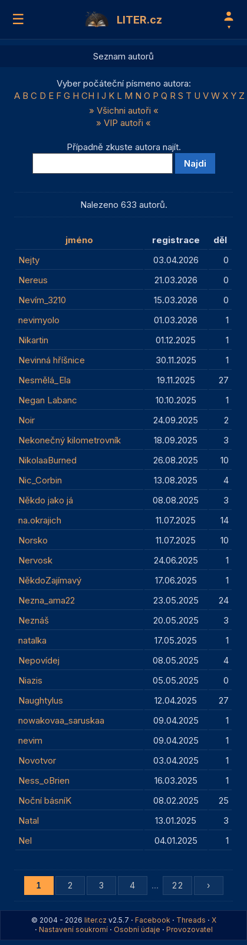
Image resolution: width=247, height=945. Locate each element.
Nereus (33, 280)
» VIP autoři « (123, 122)
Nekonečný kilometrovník (69, 440)
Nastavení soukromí (73, 929)
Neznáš (33, 620)
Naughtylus (40, 700)
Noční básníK (44, 800)
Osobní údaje (137, 929)
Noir (26, 420)
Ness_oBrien (44, 780)
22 (177, 885)
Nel (25, 840)
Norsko (33, 540)
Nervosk (35, 560)
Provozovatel (189, 929)
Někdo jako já (45, 500)
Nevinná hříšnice (51, 360)
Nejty (28, 260)
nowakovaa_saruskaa (61, 720)
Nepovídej (39, 660)
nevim (30, 740)
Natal (28, 820)
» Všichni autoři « (124, 110)
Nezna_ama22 (46, 600)
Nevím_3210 (42, 300)
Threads (191, 920)
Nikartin (33, 340)
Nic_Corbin (40, 480)
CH (87, 95)
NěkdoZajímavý (49, 580)
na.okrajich (39, 520)
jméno (79, 240)
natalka (32, 640)
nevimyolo (39, 320)
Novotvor (37, 760)
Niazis (30, 680)
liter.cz (95, 920)
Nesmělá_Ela (44, 380)
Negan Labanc (47, 400)
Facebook (152, 920)
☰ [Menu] (18, 19)
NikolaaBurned (47, 460)
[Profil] (229, 19)
